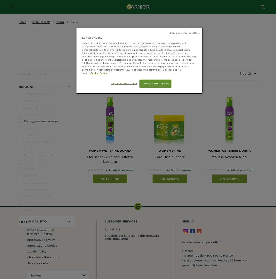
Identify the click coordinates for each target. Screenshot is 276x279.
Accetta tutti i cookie (156, 83)
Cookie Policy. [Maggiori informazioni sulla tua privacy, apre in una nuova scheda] (98, 73)
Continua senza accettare (185, 32)
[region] (139, 61)
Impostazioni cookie (124, 83)
